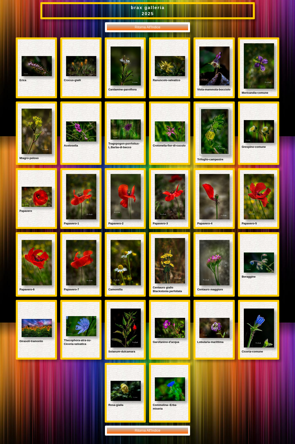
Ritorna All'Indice (147, 27)
